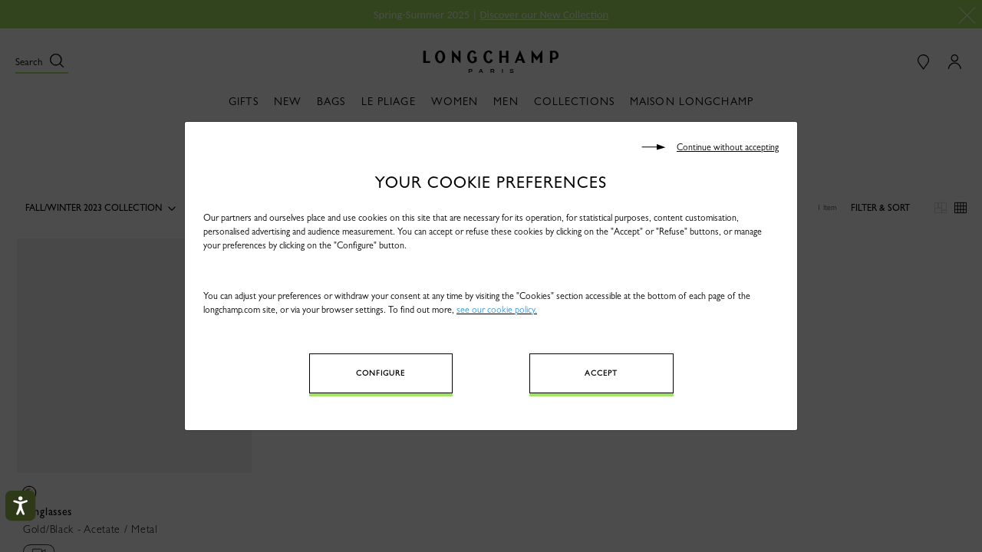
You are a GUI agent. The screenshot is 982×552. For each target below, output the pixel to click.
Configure (380, 373)
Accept (601, 373)
